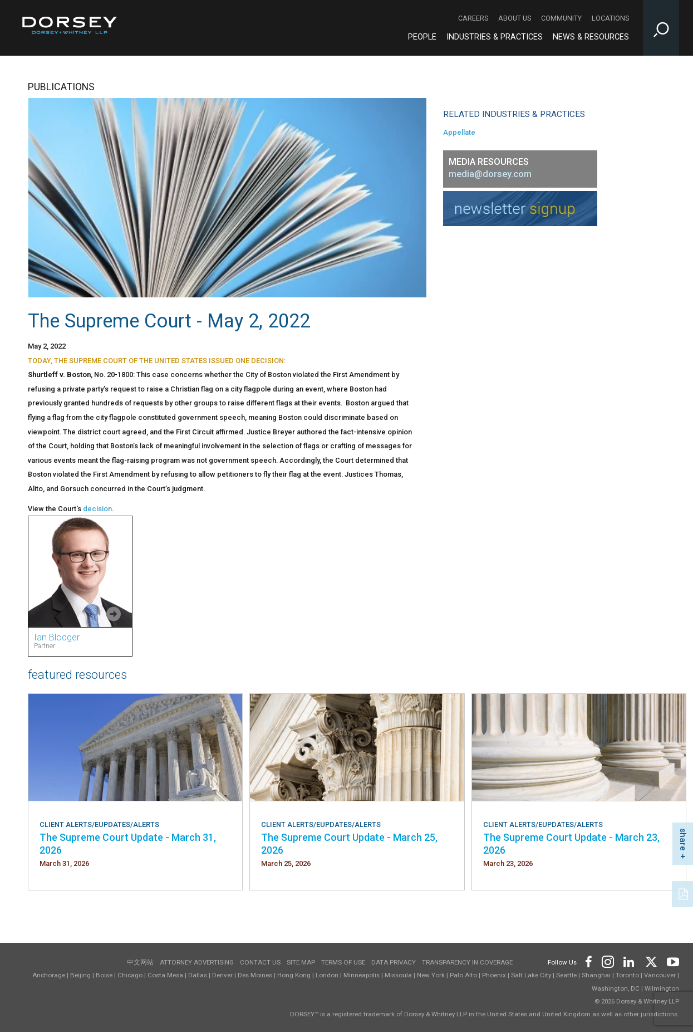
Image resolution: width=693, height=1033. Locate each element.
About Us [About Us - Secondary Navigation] (514, 18)
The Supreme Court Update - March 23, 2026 (571, 843)
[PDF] (684, 892)
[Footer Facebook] (588, 960)
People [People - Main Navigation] (422, 37)
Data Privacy (393, 962)
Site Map (301, 962)
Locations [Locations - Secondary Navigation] (610, 18)
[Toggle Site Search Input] (661, 28)
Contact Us (260, 962)
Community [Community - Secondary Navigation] (561, 18)
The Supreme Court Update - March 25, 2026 (349, 843)
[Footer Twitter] (650, 960)
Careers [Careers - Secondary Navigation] (473, 18)
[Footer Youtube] (671, 960)
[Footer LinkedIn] (629, 960)
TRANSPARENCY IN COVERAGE (467, 962)
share (683, 839)
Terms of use (343, 962)
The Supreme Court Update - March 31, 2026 (128, 843)
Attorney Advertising (197, 962)
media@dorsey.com (490, 174)
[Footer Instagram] (607, 960)
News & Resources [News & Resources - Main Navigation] (591, 37)
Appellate (459, 132)
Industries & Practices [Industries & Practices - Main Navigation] (494, 37)
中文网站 (140, 962)
